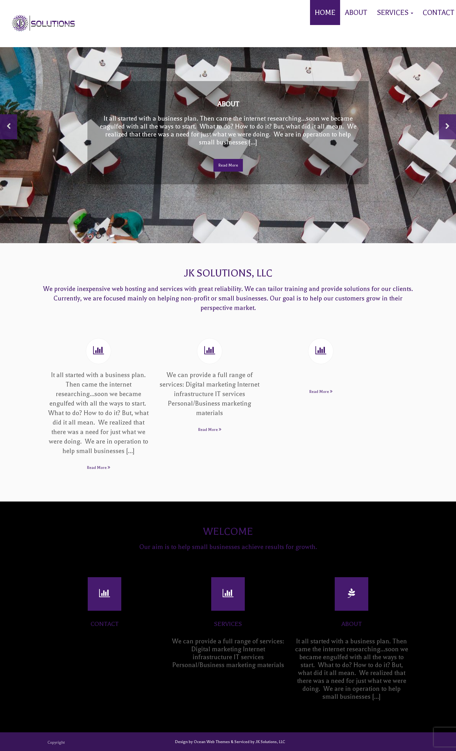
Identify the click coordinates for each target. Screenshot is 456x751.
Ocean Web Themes (212, 742)
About (356, 13)
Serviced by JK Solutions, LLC (259, 742)
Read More (228, 165)
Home (325, 13)
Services (395, 13)
